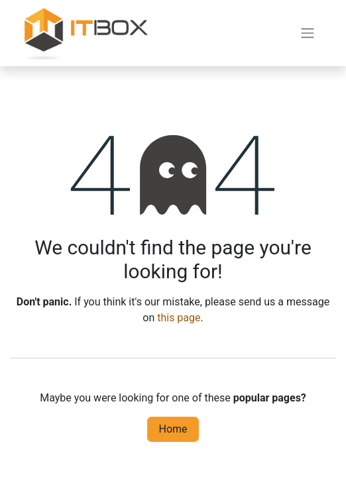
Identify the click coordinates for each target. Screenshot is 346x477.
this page (178, 317)
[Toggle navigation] (307, 33)
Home (172, 429)
